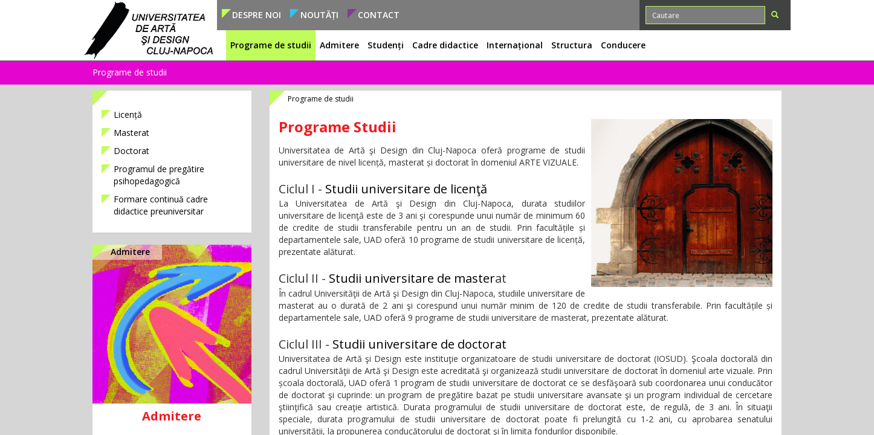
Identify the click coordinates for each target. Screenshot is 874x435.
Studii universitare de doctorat (419, 344)
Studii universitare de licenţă (406, 189)
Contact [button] (379, 15)
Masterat (131, 132)
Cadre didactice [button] (445, 45)
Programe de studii (129, 72)
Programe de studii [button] (270, 45)
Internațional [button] (515, 45)
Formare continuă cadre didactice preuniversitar (161, 205)
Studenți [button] (385, 45)
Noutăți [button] (319, 15)
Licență (128, 114)
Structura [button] (571, 45)
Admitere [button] (339, 45)
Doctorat (131, 150)
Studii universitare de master (412, 278)
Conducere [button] (623, 45)
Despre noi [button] (256, 15)
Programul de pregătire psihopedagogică (159, 175)
